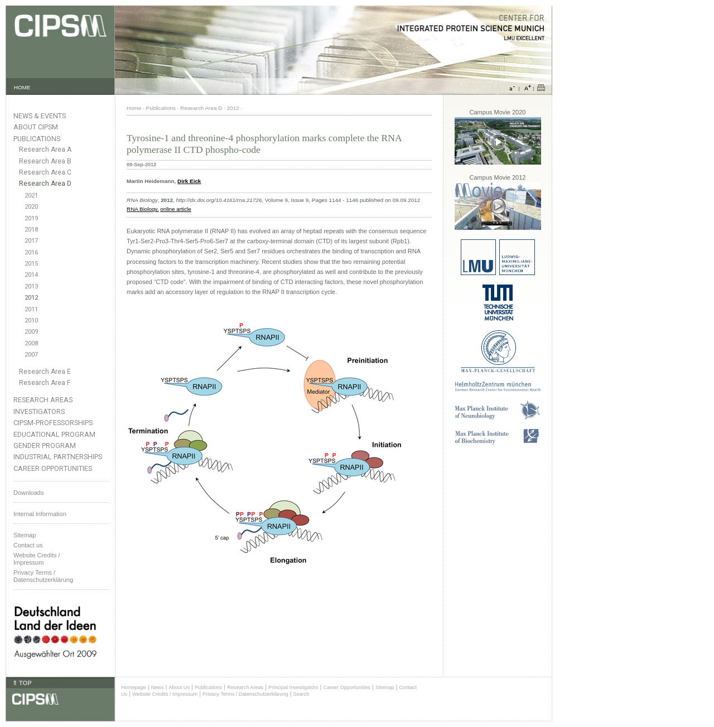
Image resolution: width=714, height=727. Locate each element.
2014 (31, 274)
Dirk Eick (189, 181)
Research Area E (45, 371)
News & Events (39, 116)
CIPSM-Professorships (53, 422)
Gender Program (44, 445)
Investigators (39, 411)
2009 (31, 331)
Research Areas (43, 400)
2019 (31, 218)
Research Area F (45, 383)
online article (175, 209)
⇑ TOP (21, 683)
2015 (31, 263)
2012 (31, 297)
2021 (31, 195)
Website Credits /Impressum (36, 559)
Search (301, 694)
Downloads (28, 492)
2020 (31, 206)
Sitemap (24, 535)
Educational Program (54, 434)
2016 (31, 252)
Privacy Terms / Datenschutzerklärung (43, 576)
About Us (179, 687)
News (157, 687)
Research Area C (45, 172)
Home (134, 108)
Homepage (133, 687)
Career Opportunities (52, 468)
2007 (31, 354)
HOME (22, 87)
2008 (31, 343)
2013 (31, 286)
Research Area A (45, 149)
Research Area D (45, 183)
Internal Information (39, 514)
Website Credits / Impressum (164, 694)
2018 (31, 229)
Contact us (28, 545)
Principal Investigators (293, 687)
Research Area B (45, 161)
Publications (36, 138)
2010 (31, 320)
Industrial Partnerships (57, 456)
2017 (31, 240)
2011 (31, 309)
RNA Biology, (142, 209)
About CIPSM (35, 127)
